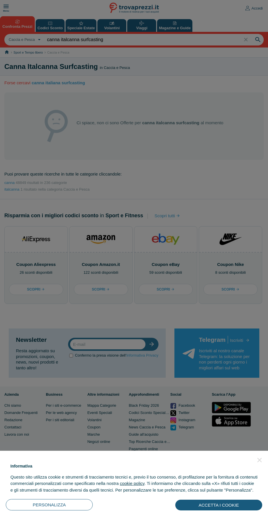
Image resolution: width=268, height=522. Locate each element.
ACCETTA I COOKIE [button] (219, 505)
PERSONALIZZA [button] (49, 504)
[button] (259, 460)
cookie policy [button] (132, 483)
